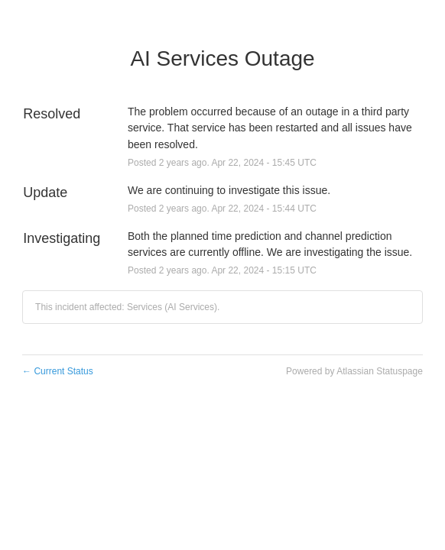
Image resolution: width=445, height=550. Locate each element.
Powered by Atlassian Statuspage (354, 371)
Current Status (57, 371)
